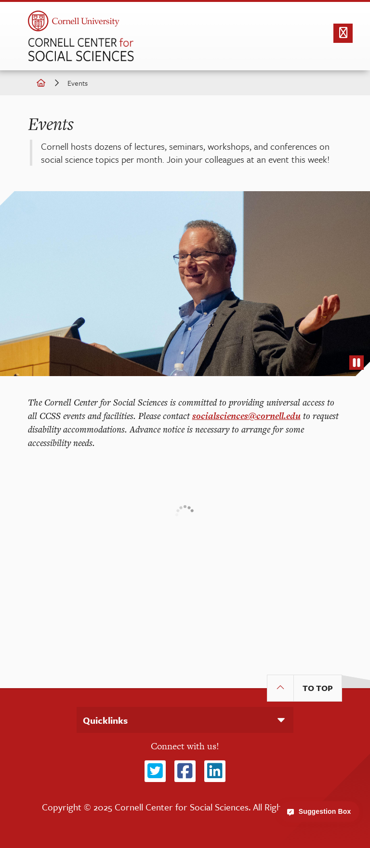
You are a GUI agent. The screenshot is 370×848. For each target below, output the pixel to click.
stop (356, 364)
